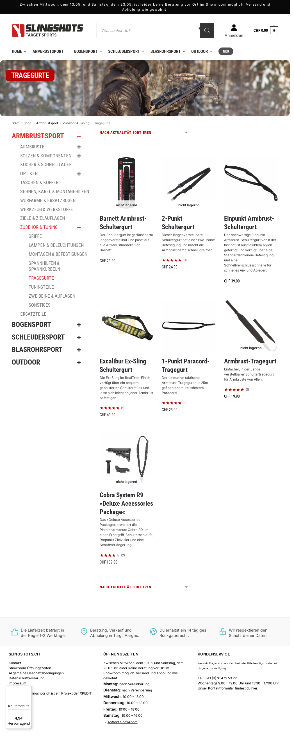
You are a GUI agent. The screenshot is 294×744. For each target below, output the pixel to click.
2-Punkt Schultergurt (178, 222)
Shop (27, 123)
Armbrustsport (47, 123)
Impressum (17, 683)
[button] (266, 30)
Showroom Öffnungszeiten (30, 668)
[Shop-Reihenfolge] (144, 132)
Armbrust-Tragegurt (250, 361)
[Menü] (28, 688)
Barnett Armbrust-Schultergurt (123, 222)
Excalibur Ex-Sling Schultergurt (123, 365)
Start (15, 123)
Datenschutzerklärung (26, 678)
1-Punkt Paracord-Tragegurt (185, 365)
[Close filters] (90, 133)
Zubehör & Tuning (76, 123)
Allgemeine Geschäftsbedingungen (36, 673)
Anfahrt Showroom (123, 722)
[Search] (207, 30)
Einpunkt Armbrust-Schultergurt (249, 222)
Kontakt (15, 663)
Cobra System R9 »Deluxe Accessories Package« (126, 503)
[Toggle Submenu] (79, 136)
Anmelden (234, 31)
